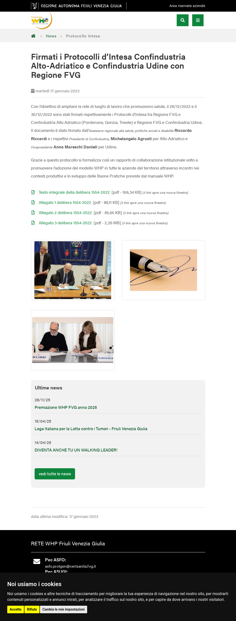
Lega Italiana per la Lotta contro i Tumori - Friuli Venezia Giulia (91, 428)
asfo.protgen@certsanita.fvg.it (70, 566)
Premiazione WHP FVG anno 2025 (66, 407)
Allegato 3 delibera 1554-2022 (65, 223)
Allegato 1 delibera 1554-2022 (65, 202)
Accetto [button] (16, 609)
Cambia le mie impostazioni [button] (63, 609)
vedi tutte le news (55, 473)
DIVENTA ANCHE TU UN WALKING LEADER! (76, 450)
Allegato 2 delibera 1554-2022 (65, 212)
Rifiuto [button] (32, 609)
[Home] (34, 36)
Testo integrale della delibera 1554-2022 (74, 192)
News (51, 36)
